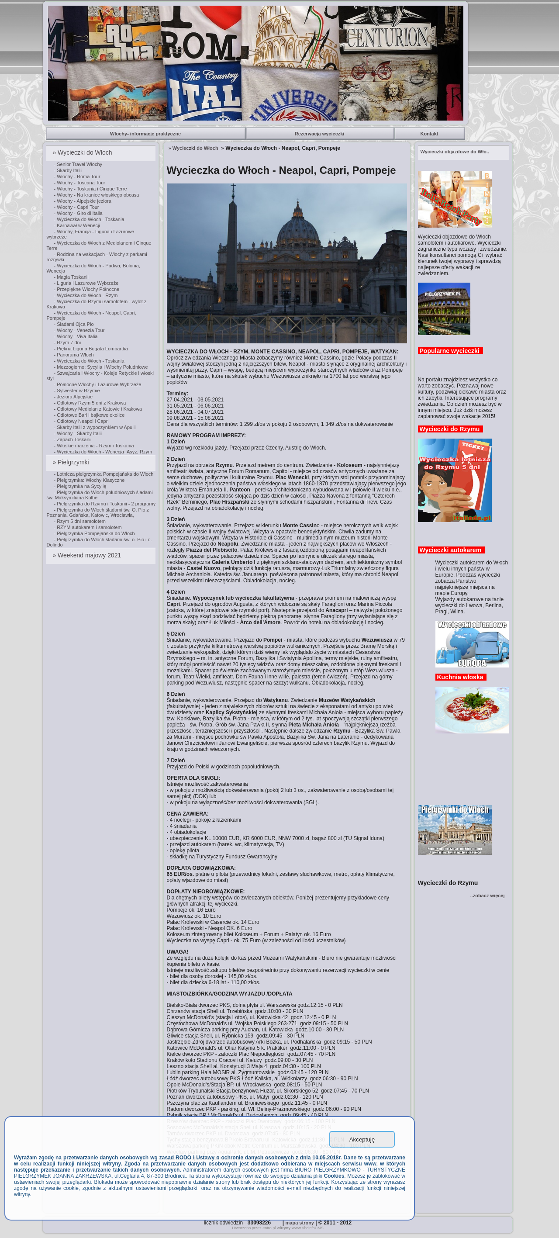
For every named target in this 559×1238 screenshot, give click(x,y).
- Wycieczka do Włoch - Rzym (85, 295)
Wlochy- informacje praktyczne (146, 133)
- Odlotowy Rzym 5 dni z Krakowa (90, 402)
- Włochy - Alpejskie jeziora (82, 201)
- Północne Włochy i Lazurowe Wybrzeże (97, 384)
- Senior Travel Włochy (78, 164)
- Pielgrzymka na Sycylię (80, 486)
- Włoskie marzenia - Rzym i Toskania (94, 445)
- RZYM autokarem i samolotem (87, 527)
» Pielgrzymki (71, 462)
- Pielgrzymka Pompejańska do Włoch (94, 533)
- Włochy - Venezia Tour (79, 330)
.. (455, 151)
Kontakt (429, 133)
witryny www (289, 1228)
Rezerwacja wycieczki (320, 133)
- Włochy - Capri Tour (76, 207)
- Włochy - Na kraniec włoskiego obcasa (96, 194)
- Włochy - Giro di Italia (78, 213)
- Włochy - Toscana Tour (79, 182)
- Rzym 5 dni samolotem (80, 521)
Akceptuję (362, 1139)
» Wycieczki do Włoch (83, 152)
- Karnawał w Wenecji (77, 225)
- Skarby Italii (68, 170)
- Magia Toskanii (71, 277)
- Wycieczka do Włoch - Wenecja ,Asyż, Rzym (103, 451)
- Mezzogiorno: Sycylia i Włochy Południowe (101, 367)
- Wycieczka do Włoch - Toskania (89, 219)
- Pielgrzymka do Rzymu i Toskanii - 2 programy (104, 503)
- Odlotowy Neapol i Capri (81, 421)
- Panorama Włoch (73, 354)
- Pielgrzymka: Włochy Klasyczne (89, 480)
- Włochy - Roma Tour (77, 176)
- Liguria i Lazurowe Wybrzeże (86, 283)
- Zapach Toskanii (72, 439)
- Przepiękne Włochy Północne (86, 289)
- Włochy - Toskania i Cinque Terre (90, 188)
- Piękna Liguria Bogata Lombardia (91, 348)
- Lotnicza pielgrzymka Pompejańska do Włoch (103, 474)
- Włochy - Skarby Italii (77, 433)
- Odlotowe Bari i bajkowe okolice (89, 415)
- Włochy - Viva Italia (75, 336)
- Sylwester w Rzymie (77, 390)
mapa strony (300, 1222)
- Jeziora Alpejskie (73, 396)
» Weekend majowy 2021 (87, 555)
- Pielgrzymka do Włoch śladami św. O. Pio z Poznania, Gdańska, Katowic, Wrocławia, (97, 512)
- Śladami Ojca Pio (73, 324)
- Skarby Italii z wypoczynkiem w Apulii (94, 427)
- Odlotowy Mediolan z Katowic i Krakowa (98, 409)
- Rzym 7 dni (67, 342)
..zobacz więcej (487, 895)
